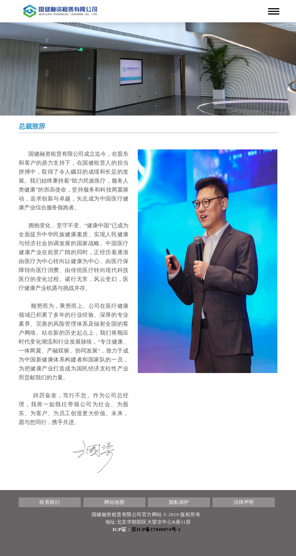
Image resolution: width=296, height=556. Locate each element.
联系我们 (49, 502)
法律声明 (244, 502)
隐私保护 (179, 502)
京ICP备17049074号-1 (156, 529)
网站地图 (114, 502)
